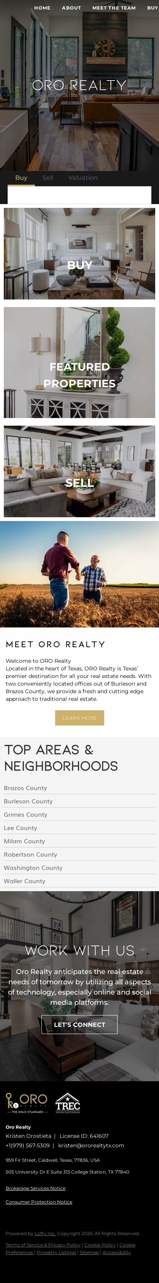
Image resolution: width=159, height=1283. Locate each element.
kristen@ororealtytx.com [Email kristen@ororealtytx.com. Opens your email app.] (91, 1145)
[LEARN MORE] (79, 717)
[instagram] (25, 1268)
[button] (143, 195)
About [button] (71, 8)
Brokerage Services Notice (35, 1188)
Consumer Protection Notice (39, 1202)
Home (42, 8)
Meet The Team (114, 8)
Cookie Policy (100, 1245)
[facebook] (9, 1268)
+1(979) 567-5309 (28, 1145)
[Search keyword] (71, 195)
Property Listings (56, 1252)
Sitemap (89, 1252)
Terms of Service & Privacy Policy (43, 1245)
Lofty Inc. (45, 1233)
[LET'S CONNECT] (79, 1024)
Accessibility (117, 1252)
